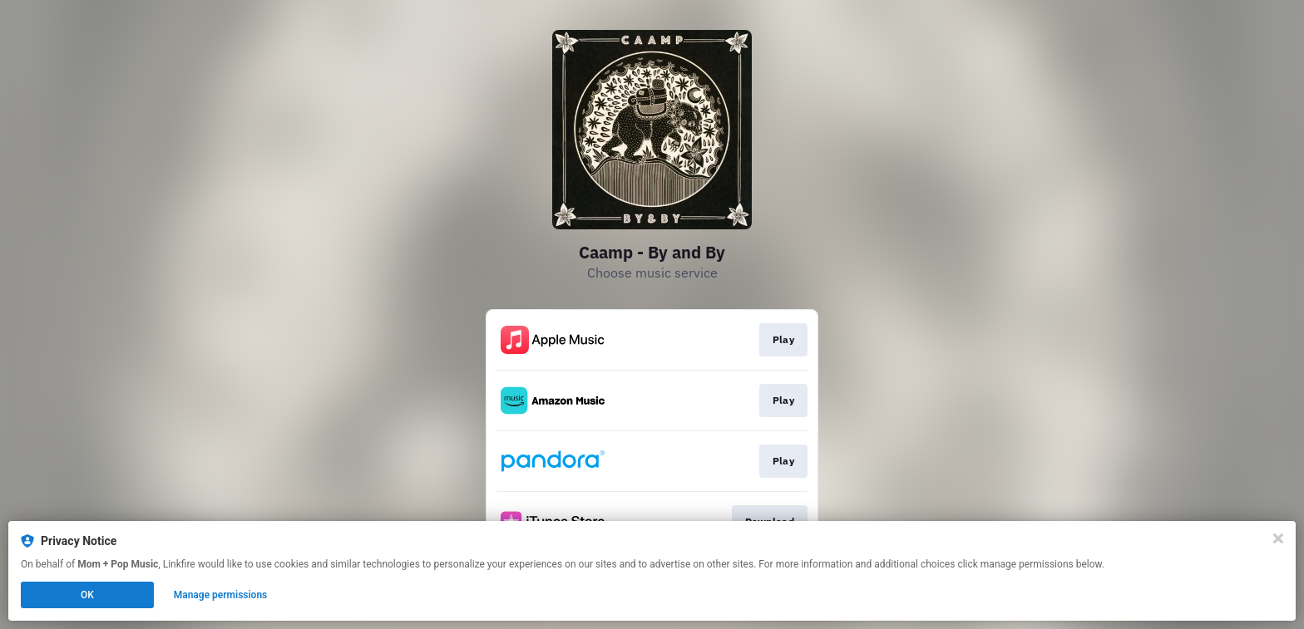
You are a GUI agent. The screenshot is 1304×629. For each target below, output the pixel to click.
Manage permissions (221, 595)
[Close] (1278, 538)
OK (87, 595)
